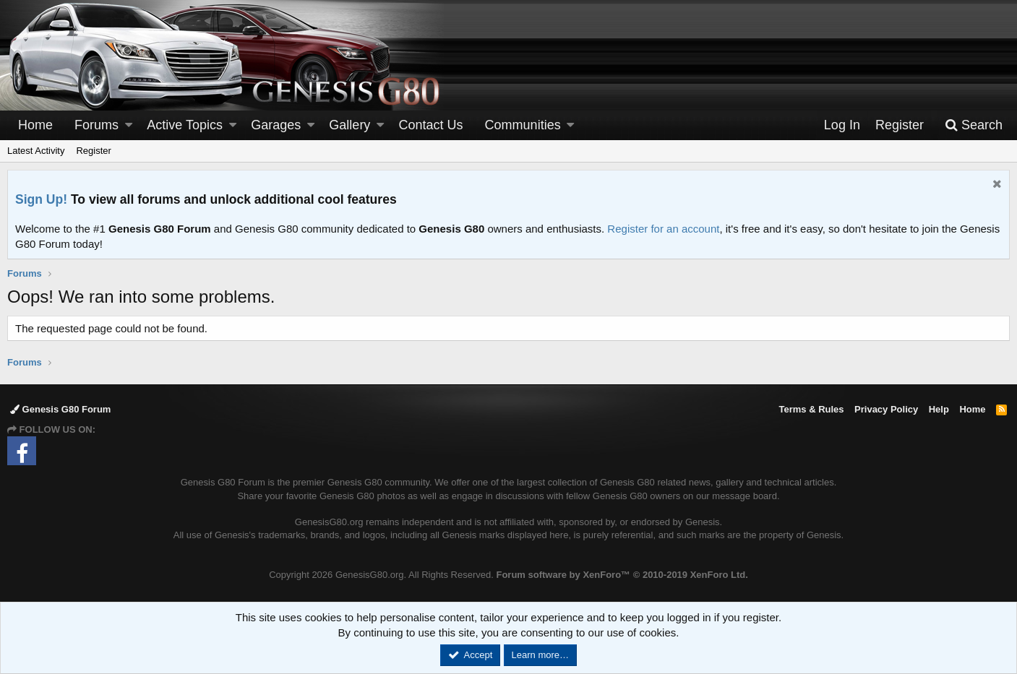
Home (35, 125)
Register (93, 150)
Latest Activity (35, 150)
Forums (96, 125)
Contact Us (431, 125)
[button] (128, 125)
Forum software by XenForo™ (621, 574)
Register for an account (663, 228)
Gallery (349, 125)
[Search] (973, 125)
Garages (276, 125)
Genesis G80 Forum (60, 409)
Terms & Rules (811, 409)
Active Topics (185, 125)
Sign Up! (41, 199)
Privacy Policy (886, 409)
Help (939, 409)
